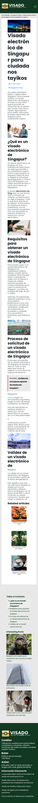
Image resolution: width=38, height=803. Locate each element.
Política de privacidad (11, 756)
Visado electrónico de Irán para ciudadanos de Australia (19, 714)
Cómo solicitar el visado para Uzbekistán (18, 796)
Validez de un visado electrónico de (18, 625)
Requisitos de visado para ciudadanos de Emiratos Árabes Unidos (19, 658)
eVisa (10, 397)
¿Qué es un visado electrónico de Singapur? (18, 603)
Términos (6, 758)
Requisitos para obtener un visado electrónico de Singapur (19, 611)
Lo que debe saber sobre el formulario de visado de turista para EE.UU (18, 775)
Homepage (5, 15)
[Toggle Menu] (35, 6)
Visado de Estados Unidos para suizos (16, 786)
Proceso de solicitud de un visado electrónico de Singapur (19, 619)
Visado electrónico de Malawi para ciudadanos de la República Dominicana (17, 781)
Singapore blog (16, 15)
